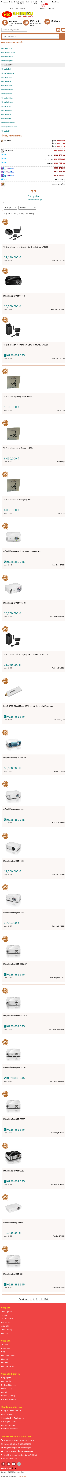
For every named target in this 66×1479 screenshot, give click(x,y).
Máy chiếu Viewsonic (8, 123)
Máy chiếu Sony (6, 48)
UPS (3, 1352)
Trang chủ (4, 2)
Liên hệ (43, 2)
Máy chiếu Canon (7, 57)
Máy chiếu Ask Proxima (9, 127)
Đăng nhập (51, 8)
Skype (4, 155)
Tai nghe (4, 1315)
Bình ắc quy (5, 1348)
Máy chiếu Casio (6, 85)
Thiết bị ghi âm (6, 1312)
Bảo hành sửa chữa (8, 1399)
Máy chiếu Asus (6, 110)
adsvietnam (23, 1476)
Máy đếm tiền (6, 1381)
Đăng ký (42, 8)
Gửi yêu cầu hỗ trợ (58, 184)
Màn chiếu (5, 1363)
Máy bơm (4, 1333)
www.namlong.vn (24, 1448)
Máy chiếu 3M (5, 131)
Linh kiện (4, 1392)
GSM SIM (5, 1326)
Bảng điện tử (6, 1378)
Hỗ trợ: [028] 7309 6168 (17, 8)
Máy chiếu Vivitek (7, 98)
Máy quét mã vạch (8, 1366)
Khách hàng (35, 2)
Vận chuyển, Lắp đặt (9, 1422)
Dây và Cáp (5, 1322)
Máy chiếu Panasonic (8, 52)
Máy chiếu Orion (6, 94)
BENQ (16, 214)
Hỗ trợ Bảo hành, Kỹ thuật (11, 1411)
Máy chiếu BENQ (7, 65)
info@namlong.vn (10, 1448)
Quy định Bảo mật (8, 1425)
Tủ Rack (4, 1345)
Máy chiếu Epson (7, 61)
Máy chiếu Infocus (7, 102)
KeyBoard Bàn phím (8, 1385)
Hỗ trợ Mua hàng (7, 1414)
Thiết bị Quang (6, 1330)
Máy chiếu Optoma (7, 73)
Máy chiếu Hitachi (7, 90)
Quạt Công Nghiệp (8, 1396)
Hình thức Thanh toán (9, 1429)
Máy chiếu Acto (6, 114)
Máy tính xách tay (7, 1355)
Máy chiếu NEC (6, 119)
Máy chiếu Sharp (6, 77)
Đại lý (27, 2)
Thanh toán (55, 2)
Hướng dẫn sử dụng (19, 2)
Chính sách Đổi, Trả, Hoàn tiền (12, 1418)
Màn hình (4, 1359)
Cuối (46, 1299)
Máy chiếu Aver (6, 106)
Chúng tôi (12, 2)
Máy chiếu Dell (6, 69)
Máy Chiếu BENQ (27, 214)
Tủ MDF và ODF (7, 1319)
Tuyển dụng (43, 5)
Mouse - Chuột (6, 1389)
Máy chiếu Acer (6, 81)
